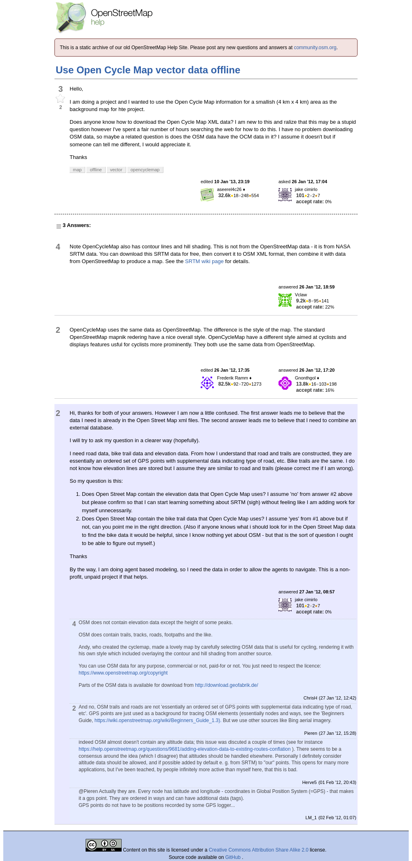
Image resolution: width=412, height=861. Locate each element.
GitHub (233, 857)
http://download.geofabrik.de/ (226, 685)
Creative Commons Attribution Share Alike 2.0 (258, 850)
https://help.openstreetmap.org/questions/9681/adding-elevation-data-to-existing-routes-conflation (185, 749)
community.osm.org (315, 47)
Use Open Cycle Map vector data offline (148, 69)
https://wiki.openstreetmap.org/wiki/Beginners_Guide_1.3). (158, 720)
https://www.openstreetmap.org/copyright (123, 673)
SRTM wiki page (204, 261)
